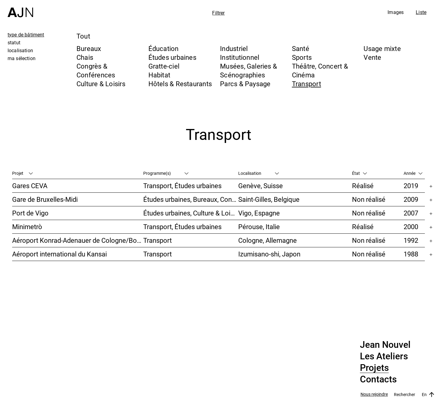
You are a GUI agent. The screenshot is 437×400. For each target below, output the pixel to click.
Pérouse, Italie (259, 226)
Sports (302, 57)
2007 (411, 212)
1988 (411, 253)
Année (413, 173)
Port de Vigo (30, 212)
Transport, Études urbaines (182, 185)
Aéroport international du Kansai (59, 253)
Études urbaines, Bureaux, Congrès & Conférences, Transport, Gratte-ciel (190, 199)
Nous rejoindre (374, 394)
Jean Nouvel (385, 345)
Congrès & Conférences (95, 70)
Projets (374, 368)
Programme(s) (165, 173)
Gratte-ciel (163, 66)
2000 (411, 226)
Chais (84, 57)
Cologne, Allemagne (267, 240)
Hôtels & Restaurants (180, 83)
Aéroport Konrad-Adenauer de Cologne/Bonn (77, 240)
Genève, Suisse (260, 185)
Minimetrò (27, 226)
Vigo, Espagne (259, 212)
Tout (83, 36)
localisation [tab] (20, 50)
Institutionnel (239, 57)
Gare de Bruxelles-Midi (45, 199)
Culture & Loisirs (100, 83)
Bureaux (88, 48)
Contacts (378, 379)
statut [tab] (14, 42)
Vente (372, 57)
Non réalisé (368, 199)
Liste (421, 12)
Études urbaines (172, 57)
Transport (306, 83)
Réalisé (363, 185)
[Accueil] (20, 8)
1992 (411, 240)
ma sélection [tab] (22, 58)
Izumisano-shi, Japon (269, 253)
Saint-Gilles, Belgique (269, 199)
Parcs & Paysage (245, 83)
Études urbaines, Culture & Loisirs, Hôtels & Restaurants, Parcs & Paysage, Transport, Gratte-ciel (190, 212)
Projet (22, 173)
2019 (411, 185)
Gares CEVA (29, 185)
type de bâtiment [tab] (26, 34)
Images (396, 12)
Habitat (159, 74)
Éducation (163, 48)
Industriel (234, 48)
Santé (300, 48)
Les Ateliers (384, 356)
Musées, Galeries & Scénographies (248, 70)
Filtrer (218, 12)
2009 (411, 199)
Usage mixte (382, 48)
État (359, 173)
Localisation (258, 173)
